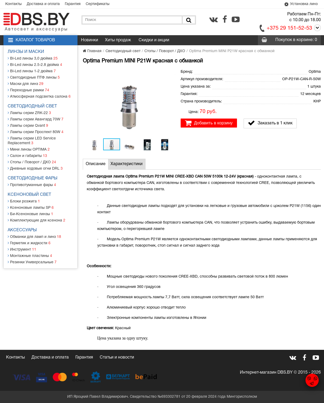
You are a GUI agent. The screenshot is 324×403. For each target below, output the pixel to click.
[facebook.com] (224, 19)
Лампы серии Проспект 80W (35, 132)
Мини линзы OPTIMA (29, 149)
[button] (170, 73)
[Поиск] (188, 20)
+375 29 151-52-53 (289, 28)
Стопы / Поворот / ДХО (32, 162)
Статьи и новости (117, 357)
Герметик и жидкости (29, 243)
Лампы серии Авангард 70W (35, 119)
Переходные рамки (28, 90)
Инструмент (22, 249)
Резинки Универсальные (32, 262)
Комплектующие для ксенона (36, 220)
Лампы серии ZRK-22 (29, 113)
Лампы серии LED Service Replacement (32, 140)
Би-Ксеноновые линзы (30, 214)
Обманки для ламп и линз (34, 237)
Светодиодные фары (32, 178)
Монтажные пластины (30, 256)
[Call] (316, 28)
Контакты (13, 4)
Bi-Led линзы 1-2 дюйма (32, 71)
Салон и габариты (27, 156)
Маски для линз (25, 84)
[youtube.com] (236, 19)
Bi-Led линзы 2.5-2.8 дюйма (35, 65)
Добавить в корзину (209, 123)
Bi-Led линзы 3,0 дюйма (33, 58)
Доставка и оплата (43, 4)
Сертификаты (97, 4)
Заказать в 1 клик (270, 123)
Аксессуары (22, 230)
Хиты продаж (118, 40)
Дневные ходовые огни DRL (35, 168)
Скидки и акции (154, 40)
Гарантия (73, 4)
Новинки (89, 40)
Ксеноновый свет (29, 195)
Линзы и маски (26, 52)
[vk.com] (213, 19)
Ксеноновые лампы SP (31, 208)
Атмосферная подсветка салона (39, 96)
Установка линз (300, 4)
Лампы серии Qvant (28, 126)
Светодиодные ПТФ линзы (34, 77)
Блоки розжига (24, 201)
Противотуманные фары (32, 185)
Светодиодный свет (32, 106)
